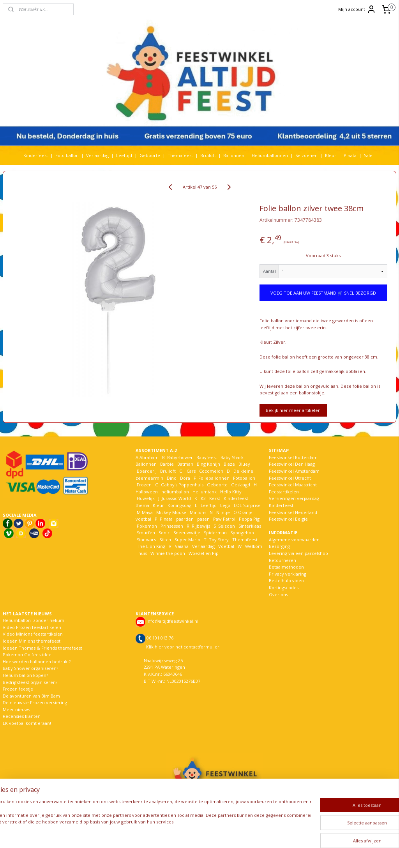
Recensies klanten (22, 716)
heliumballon (175, 492)
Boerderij (147, 471)
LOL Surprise (247, 505)
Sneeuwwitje (186, 532)
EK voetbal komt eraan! (27, 723)
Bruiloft (208, 155)
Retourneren (282, 560)
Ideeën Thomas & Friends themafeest (42, 648)
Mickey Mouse (171, 512)
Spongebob (242, 532)
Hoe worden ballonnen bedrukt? (37, 661)
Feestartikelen (284, 492)
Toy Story (219, 539)
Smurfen (146, 532)
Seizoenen (306, 155)
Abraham (149, 457)
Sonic (164, 532)
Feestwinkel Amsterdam (294, 471)
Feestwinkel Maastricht (293, 485)
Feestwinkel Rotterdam (293, 457)
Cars (191, 471)
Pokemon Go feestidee (27, 654)
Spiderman (215, 532)
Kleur (330, 155)
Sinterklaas (249, 526)
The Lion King (150, 546)
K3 (202, 498)
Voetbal (225, 546)
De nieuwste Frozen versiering (35, 702)
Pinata (350, 155)
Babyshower (180, 457)
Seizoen (226, 526)
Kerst (214, 498)
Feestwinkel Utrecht (290, 478)
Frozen (144, 485)
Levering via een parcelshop (298, 553)
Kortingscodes (283, 587)
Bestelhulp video (286, 580)
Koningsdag (178, 505)
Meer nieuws (16, 709)
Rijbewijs (201, 526)
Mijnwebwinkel (294, 834)
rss (197, 834)
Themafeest (180, 155)
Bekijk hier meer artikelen (293, 410)
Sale (368, 155)
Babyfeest (206, 457)
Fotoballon (244, 478)
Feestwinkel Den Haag (292, 464)
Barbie (167, 464)
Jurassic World (176, 498)
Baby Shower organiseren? (30, 668)
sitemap (180, 834)
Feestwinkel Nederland (293, 512)
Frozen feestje (18, 689)
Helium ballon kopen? (25, 675)
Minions (197, 512)
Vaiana (182, 546)
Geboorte (149, 155)
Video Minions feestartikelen (33, 634)
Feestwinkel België (288, 519)
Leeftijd (124, 155)
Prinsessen (171, 526)
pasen (203, 519)
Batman (185, 464)
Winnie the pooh (167, 553)
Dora (184, 478)
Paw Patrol (223, 519)
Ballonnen (233, 155)
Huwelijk (146, 498)
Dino (172, 478)
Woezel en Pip (204, 553)
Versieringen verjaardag (294, 498)
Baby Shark (232, 457)
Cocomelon (211, 471)
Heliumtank (204, 492)
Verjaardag (97, 155)
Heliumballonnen (270, 155)
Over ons (278, 594)
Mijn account (357, 9)
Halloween (147, 492)
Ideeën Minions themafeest (31, 641)
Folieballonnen (214, 478)
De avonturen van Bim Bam (31, 696)
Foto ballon (67, 155)
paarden (185, 519)
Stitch (165, 539)
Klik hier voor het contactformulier (182, 647)
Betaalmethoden (286, 567)
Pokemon (147, 526)
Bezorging (279, 546)
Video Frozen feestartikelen (32, 627)
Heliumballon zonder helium (33, 620)
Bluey (244, 464)
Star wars (146, 539)
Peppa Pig (249, 519)
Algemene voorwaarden (294, 539)
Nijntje (222, 512)
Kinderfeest (35, 155)
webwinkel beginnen (226, 834)
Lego (224, 505)
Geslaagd (240, 485)
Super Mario (187, 539)
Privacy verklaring (287, 574)
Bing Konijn (208, 464)
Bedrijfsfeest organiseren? (30, 682)
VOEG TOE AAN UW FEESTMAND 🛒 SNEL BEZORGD (323, 293)
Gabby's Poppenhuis (181, 485)
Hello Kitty (231, 492)
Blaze (228, 464)
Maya (147, 512)
